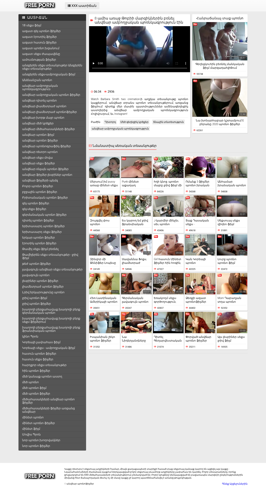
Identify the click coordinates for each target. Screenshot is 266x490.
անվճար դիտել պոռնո (39, 100)
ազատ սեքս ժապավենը (41, 54)
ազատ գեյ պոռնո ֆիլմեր (41, 31)
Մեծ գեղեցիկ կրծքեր (134, 121)
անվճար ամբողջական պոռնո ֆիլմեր (51, 95)
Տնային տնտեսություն (168, 121)
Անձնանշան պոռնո (37, 80)
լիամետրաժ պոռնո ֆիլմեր (43, 286)
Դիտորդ (110, 121)
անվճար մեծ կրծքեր (38, 123)
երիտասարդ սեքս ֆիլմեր (42, 232)
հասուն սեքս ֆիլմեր (37, 359)
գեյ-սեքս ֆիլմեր (34, 209)
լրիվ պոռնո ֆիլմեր (36, 303)
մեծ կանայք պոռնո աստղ (42, 376)
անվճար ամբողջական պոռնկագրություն (40, 87)
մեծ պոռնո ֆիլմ (34, 388)
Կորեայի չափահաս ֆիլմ (41, 342)
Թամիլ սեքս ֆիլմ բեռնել (40, 249)
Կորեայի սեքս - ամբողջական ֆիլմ (48, 348)
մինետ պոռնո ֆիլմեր (38, 423)
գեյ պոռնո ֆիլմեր (35, 203)
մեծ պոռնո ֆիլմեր (36, 393)
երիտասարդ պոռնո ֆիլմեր (43, 226)
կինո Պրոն (30, 336)
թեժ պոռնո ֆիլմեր (36, 263)
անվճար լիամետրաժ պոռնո (44, 106)
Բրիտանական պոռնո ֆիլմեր (45, 197)
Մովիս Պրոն (31, 434)
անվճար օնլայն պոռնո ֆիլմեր (45, 169)
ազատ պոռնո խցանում (40, 48)
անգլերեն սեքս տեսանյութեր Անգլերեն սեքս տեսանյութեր (52, 67)
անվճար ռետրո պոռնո (40, 152)
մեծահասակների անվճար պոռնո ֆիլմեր (48, 401)
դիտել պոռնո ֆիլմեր (38, 220)
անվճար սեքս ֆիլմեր (38, 163)
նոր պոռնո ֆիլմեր (36, 446)
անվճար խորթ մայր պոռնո (43, 117)
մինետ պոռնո (33, 417)
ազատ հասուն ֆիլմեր (39, 42)
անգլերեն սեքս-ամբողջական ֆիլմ (48, 74)
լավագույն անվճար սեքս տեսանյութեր (52, 269)
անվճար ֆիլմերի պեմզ (40, 180)
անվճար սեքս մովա (37, 157)
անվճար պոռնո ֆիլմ (38, 134)
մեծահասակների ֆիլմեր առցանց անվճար (48, 410)
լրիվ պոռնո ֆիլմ (34, 298)
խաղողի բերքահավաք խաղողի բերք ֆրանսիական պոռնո (51, 329)
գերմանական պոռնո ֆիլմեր (44, 214)
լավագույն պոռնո (36, 275)
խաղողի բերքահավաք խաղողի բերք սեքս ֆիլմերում (51, 320)
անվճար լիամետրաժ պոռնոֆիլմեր (49, 112)
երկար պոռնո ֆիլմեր (38, 237)
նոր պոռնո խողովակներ (41, 440)
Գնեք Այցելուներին (235, 483)
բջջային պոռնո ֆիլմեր (39, 192)
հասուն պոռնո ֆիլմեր (39, 353)
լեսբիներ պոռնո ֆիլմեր (40, 281)
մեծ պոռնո (30, 382)
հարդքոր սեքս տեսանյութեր (44, 365)
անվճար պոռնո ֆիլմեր (40, 140)
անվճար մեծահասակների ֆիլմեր (48, 129)
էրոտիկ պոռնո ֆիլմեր (39, 243)
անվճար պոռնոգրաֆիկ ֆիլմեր (46, 146)
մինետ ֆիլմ (31, 428)
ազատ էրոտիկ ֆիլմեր (39, 36)
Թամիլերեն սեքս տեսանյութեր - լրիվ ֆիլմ (50, 256)
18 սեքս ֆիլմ (31, 25)
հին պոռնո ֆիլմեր (36, 370)
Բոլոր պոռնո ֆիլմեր (37, 186)
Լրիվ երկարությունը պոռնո (43, 292)
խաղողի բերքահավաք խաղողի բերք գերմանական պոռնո (51, 311)
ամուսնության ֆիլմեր (39, 59)
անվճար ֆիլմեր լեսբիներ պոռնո (47, 174)
